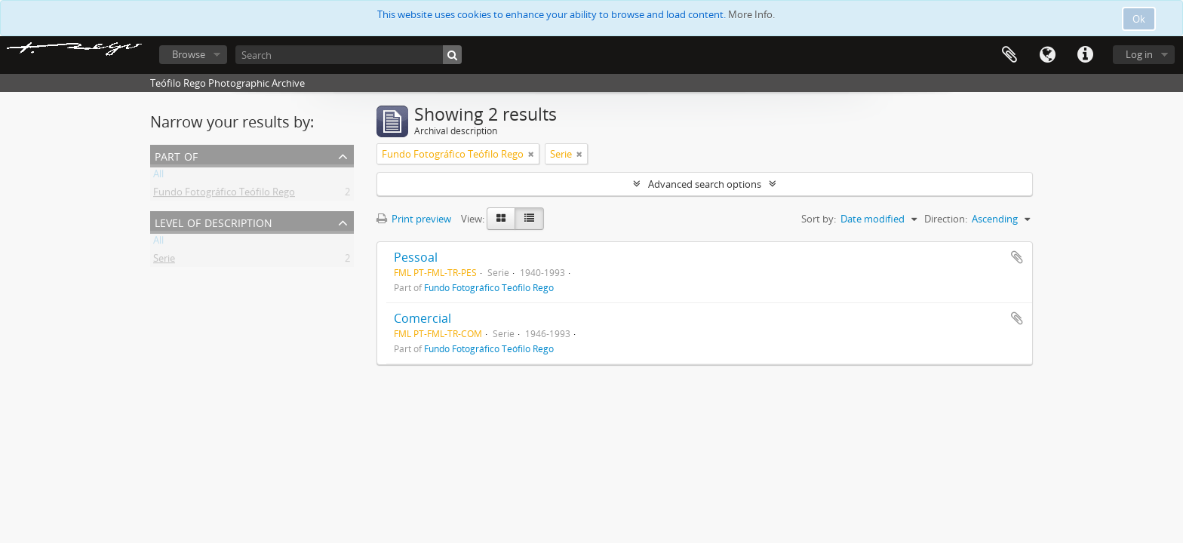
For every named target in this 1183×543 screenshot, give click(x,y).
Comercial (422, 318)
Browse (188, 54)
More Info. (751, 14)
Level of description (213, 221)
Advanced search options (704, 184)
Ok (1138, 19)
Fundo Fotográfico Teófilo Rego (224, 194)
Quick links (1085, 55)
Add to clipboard (1017, 257)
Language (1047, 55)
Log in (1139, 54)
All (158, 176)
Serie (164, 261)
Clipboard (1009, 55)
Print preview (413, 218)
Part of (176, 155)
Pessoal (416, 257)
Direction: (945, 218)
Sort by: (818, 218)
